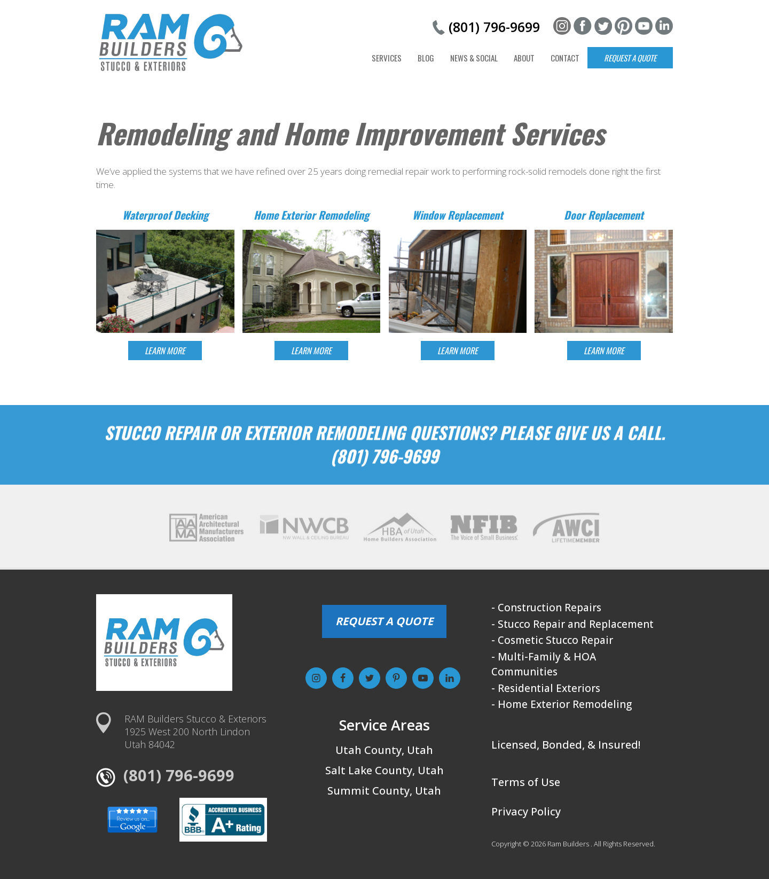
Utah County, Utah (384, 750)
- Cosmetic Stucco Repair (552, 640)
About (524, 58)
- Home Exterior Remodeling (561, 704)
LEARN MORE (165, 350)
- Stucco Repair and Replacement (572, 624)
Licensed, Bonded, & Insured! (565, 744)
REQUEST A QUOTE (384, 621)
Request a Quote (630, 58)
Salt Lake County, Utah (384, 770)
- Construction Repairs (546, 607)
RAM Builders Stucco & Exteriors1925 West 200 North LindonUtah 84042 (195, 731)
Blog (426, 58)
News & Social (474, 58)
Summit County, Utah (384, 790)
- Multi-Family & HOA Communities (543, 664)
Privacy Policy (526, 811)
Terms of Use (525, 782)
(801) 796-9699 (494, 27)
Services (387, 58)
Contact (565, 58)
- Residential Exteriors (545, 688)
